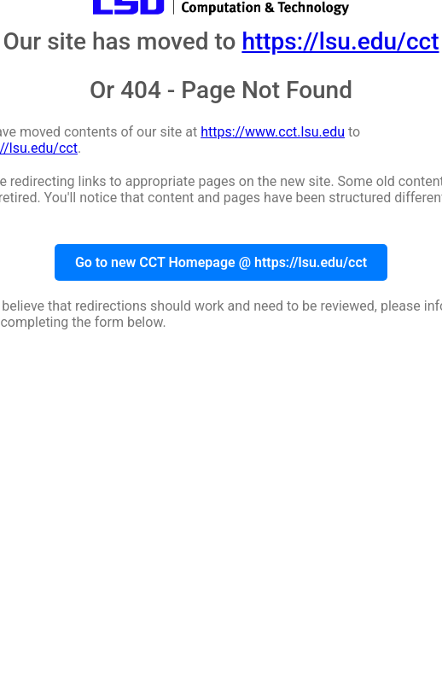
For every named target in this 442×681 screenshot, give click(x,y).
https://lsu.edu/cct (340, 41)
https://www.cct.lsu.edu (273, 132)
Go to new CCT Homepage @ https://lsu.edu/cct (221, 262)
